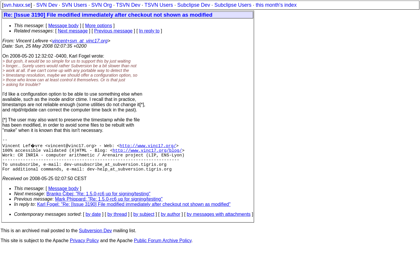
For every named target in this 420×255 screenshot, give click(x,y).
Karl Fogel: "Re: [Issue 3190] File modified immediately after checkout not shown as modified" (133, 211)
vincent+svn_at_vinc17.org (80, 40)
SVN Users (74, 5)
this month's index (276, 5)
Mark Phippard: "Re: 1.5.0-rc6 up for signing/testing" (109, 206)
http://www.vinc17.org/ (148, 146)
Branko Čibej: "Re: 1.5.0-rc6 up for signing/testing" (98, 200)
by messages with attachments (219, 221)
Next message (73, 30)
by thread (117, 221)
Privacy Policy (84, 247)
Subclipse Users (232, 5)
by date (93, 221)
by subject (143, 221)
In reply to (149, 30)
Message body (63, 25)
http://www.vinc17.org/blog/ (147, 152)
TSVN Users (158, 5)
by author (170, 221)
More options (98, 25)
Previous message (113, 30)
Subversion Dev (95, 237)
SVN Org (101, 5)
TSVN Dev (128, 5)
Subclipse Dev (193, 5)
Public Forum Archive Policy (162, 247)
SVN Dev (46, 5)
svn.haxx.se (17, 5)
